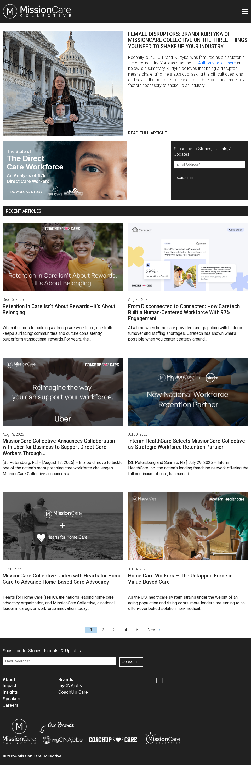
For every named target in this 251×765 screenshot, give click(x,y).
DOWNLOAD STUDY (26, 192)
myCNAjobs (70, 685)
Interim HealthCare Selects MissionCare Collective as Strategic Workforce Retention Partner (186, 444)
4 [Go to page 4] (126, 629)
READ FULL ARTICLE (147, 133)
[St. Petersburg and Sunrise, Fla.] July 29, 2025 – (173, 462)
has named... (180, 473)
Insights (10, 692)
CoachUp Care (73, 692)
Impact (9, 685)
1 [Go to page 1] (91, 629)
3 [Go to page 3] (114, 629)
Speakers (12, 698)
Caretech (195, 333)
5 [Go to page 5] (137, 629)
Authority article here (217, 62)
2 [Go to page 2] (103, 629)
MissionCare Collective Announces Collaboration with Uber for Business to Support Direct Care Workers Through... (59, 447)
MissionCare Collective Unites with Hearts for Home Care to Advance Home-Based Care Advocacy (62, 579)
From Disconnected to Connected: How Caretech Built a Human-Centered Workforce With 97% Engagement (184, 312)
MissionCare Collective (24, 473)
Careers (10, 705)
